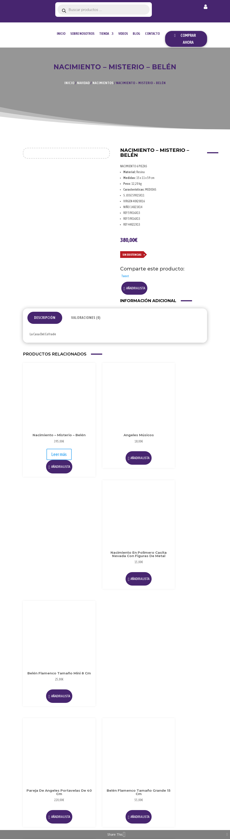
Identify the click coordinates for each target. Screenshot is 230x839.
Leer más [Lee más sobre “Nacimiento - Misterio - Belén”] (43, 426)
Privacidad (160, 731)
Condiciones (161, 746)
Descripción (44, 318)
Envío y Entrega (190, 752)
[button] (134, 288)
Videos (123, 33)
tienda (104, 33)
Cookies (158, 738)
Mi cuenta (205, 7)
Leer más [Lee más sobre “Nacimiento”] (91, 634)
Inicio (61, 33)
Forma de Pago (190, 739)
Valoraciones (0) (86, 318)
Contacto (152, 33)
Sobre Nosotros (82, 33)
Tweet (125, 276)
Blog (136, 33)
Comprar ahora (188, 39)
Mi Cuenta (191, 729)
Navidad (83, 83)
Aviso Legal (161, 724)
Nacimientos (103, 83)
